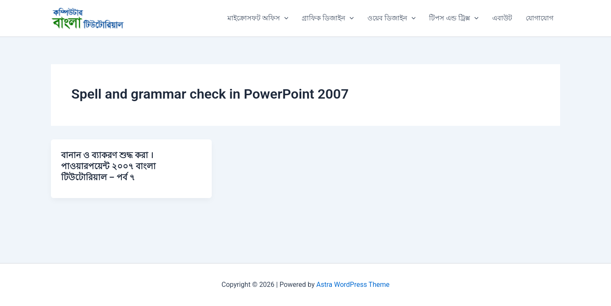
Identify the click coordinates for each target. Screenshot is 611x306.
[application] (284, 18)
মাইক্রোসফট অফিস (258, 18)
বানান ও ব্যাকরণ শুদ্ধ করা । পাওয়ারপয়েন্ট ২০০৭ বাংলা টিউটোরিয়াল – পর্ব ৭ (108, 166)
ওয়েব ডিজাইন (391, 18)
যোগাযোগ (539, 18)
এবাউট (502, 18)
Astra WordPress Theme (353, 284)
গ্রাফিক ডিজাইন (328, 18)
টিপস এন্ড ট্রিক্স (454, 18)
